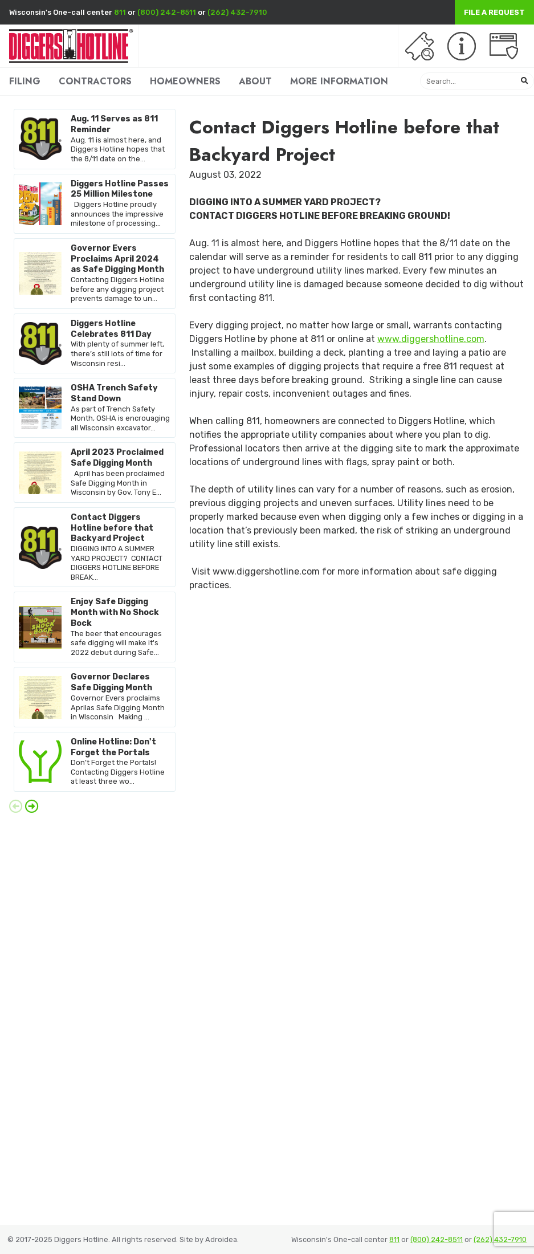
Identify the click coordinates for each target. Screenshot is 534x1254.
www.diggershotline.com (430, 338)
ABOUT (255, 81)
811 (120, 12)
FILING (24, 81)
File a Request (494, 12)
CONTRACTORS (95, 81)
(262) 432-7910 (237, 12)
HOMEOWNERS (185, 81)
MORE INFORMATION (339, 81)
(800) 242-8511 (166, 12)
